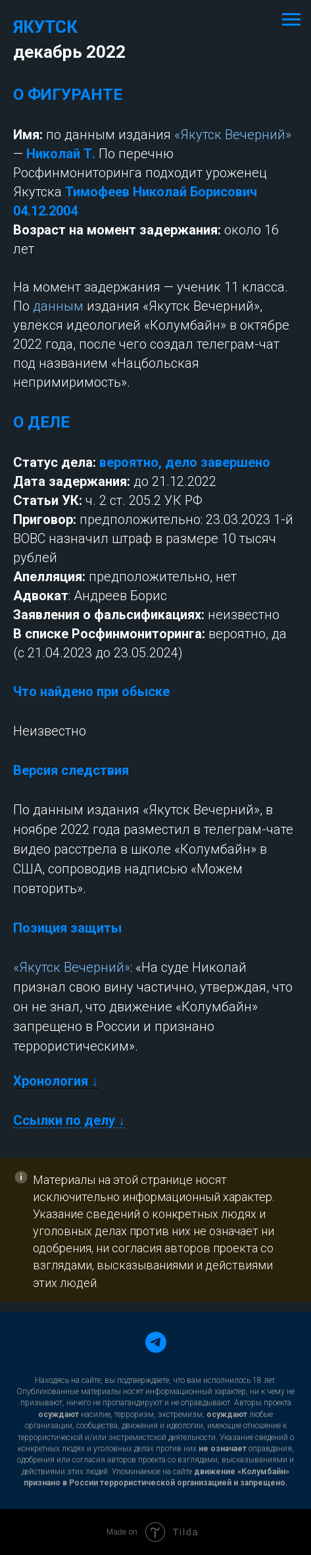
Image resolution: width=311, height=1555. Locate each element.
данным (58, 306)
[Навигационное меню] (291, 19)
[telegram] (155, 1342)
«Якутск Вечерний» (232, 134)
